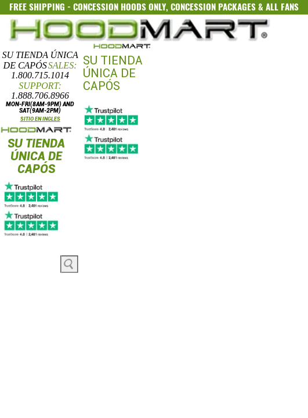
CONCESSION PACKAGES (213, 7)
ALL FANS (282, 7)
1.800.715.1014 (40, 75)
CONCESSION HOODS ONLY (119, 7)
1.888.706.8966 (40, 95)
